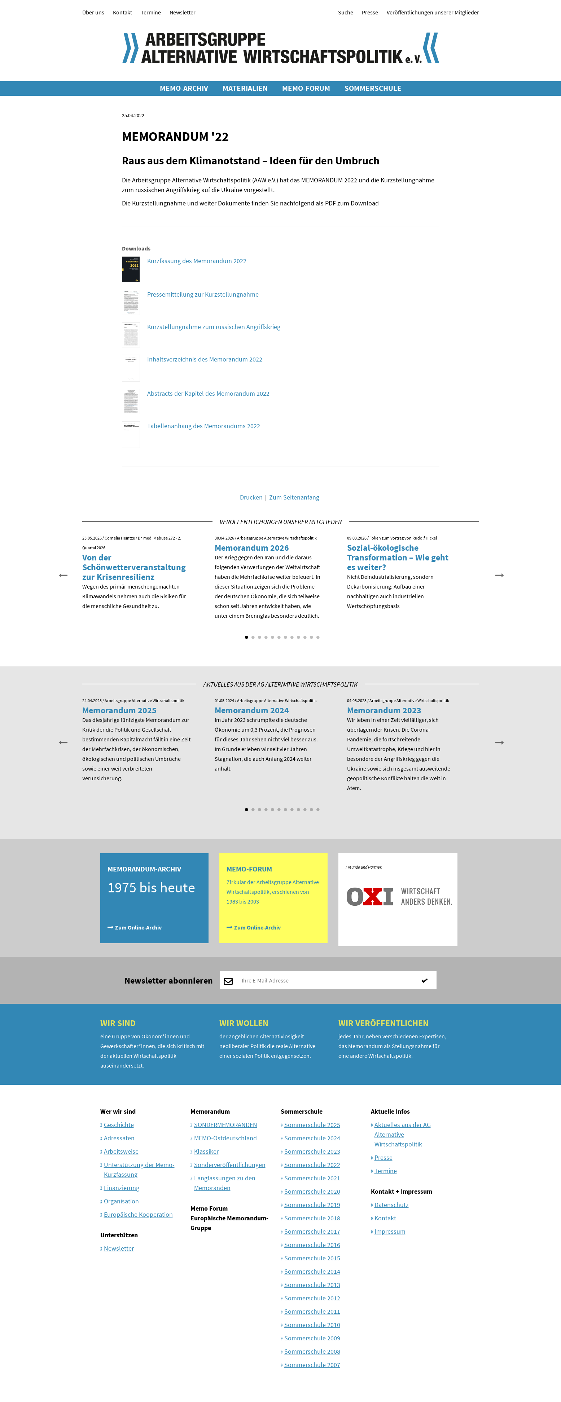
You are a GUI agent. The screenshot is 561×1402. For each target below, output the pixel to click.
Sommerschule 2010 (312, 1325)
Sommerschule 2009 (312, 1338)
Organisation (121, 1201)
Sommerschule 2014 (312, 1271)
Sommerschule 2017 (312, 1231)
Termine (151, 12)
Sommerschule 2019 (312, 1205)
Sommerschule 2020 (312, 1191)
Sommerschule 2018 (312, 1218)
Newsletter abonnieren (168, 980)
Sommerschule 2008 (312, 1351)
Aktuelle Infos (390, 1111)
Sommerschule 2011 (312, 1311)
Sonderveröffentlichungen (230, 1165)
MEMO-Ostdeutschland (225, 1138)
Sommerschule (302, 1111)
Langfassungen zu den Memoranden (224, 1183)
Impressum (390, 1231)
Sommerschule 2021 (312, 1178)
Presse (370, 12)
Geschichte (119, 1125)
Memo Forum (209, 1208)
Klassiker (206, 1151)
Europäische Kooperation (138, 1214)
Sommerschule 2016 (312, 1245)
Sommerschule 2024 (312, 1138)
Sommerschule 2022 (312, 1165)
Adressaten (119, 1138)
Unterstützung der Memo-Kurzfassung (139, 1170)
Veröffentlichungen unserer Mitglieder (433, 12)
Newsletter (183, 12)
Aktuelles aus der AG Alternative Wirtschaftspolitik (402, 1134)
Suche (345, 12)
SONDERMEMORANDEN (225, 1125)
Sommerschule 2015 (312, 1258)
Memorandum (210, 1111)
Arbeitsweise (121, 1151)
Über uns (93, 12)
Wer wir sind (118, 1111)
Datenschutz (391, 1205)
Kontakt (122, 12)
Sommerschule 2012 (312, 1298)
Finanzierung (121, 1188)
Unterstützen (119, 1235)
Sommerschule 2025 (312, 1125)
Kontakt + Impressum (401, 1191)
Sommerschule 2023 (312, 1151)
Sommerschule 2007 (312, 1365)
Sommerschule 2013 (312, 1285)
